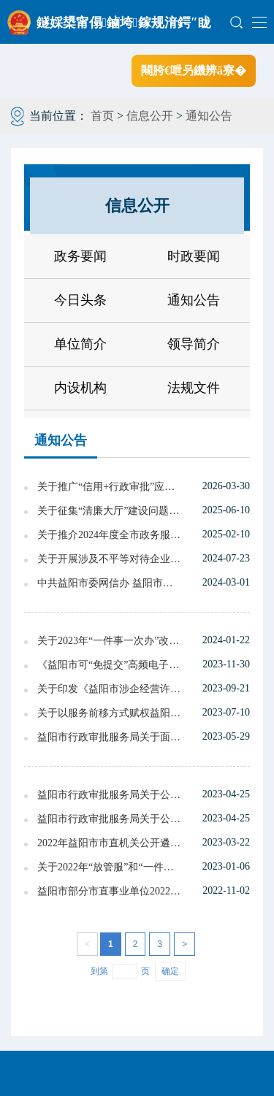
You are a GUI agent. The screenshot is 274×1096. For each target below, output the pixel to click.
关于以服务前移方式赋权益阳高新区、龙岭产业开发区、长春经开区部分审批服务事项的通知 (109, 713)
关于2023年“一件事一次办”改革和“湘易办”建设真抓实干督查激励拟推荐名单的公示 (109, 640)
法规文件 (193, 387)
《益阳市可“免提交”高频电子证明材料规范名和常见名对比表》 (109, 664)
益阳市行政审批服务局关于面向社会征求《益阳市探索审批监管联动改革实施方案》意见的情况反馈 (109, 737)
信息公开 (149, 116)
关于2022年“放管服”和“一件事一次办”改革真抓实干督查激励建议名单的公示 (109, 867)
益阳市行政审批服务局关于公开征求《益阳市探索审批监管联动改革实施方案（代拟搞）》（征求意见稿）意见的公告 (109, 794)
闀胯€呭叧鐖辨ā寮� (193, 70)
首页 (102, 116)
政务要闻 (80, 256)
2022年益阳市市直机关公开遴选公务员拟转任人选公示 (109, 843)
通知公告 (209, 116)
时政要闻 (193, 256)
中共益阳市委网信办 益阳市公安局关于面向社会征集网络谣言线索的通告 (109, 583)
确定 (170, 971)
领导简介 (193, 344)
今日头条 (80, 300)
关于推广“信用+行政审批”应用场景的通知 (109, 486)
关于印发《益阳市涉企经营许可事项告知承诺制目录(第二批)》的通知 (109, 688)
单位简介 (80, 344)
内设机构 (80, 387)
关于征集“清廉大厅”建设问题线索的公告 (109, 510)
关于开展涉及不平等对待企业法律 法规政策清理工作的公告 (109, 558)
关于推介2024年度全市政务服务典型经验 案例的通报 (109, 534)
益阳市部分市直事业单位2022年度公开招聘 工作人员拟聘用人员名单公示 (109, 891)
